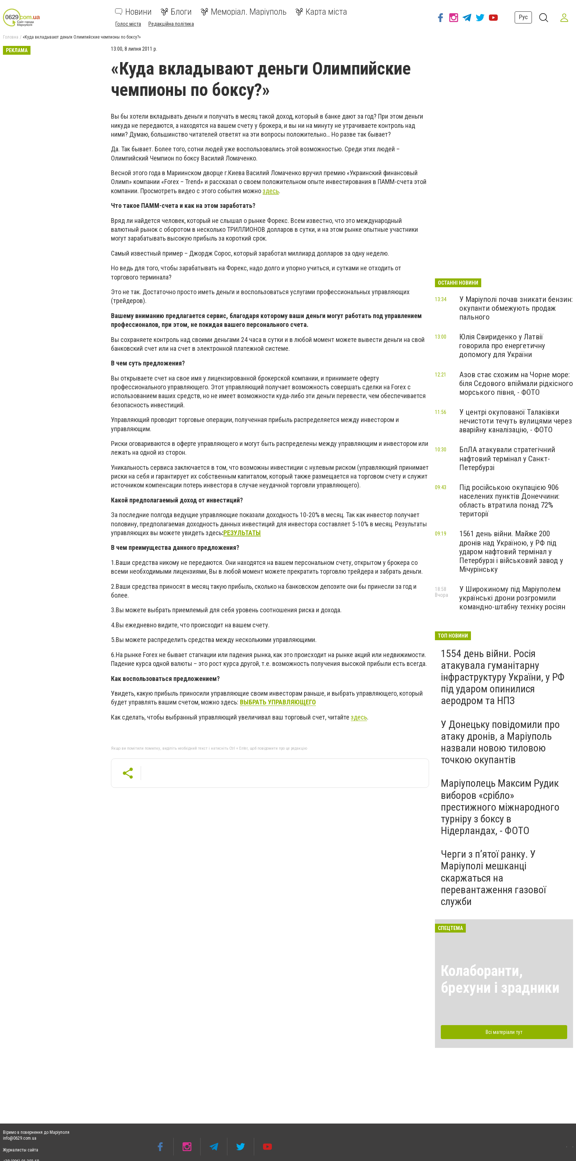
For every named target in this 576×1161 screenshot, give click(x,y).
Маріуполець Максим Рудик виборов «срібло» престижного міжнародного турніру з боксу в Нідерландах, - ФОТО (500, 807)
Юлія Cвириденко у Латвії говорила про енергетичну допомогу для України (502, 345)
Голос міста (128, 24)
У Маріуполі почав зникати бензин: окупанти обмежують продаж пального (516, 308)
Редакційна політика (171, 24)
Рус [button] (523, 17)
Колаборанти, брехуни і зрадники (500, 979)
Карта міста (321, 11)
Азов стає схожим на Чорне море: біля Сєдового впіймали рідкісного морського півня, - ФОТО (516, 383)
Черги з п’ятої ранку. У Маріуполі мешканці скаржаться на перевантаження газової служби (493, 878)
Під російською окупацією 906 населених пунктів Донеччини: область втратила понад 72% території (509, 500)
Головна (10, 37)
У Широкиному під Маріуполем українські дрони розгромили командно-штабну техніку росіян (512, 598)
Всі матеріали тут (504, 1032)
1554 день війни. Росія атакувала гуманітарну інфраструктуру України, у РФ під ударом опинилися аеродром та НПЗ (503, 677)
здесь (359, 717)
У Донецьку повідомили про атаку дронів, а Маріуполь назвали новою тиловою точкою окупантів (500, 742)
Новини (133, 11)
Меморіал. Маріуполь (244, 11)
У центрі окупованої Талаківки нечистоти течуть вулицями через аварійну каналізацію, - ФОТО (515, 421)
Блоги (176, 11)
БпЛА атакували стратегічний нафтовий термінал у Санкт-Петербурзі (507, 458)
